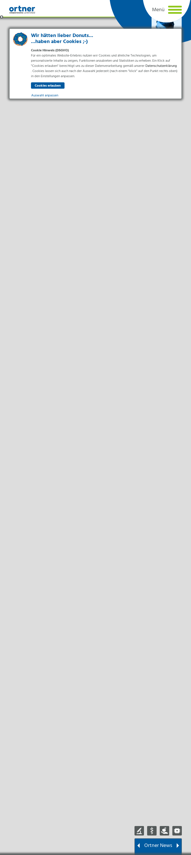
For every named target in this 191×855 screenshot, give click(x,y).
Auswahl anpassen (44, 95)
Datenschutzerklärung (161, 66)
